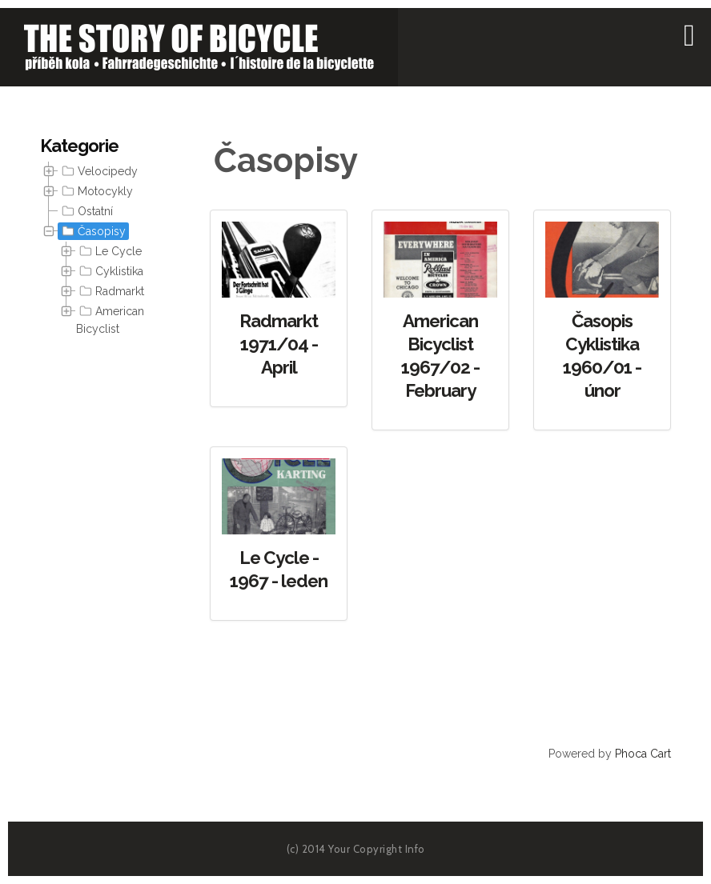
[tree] (95, 250)
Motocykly (95, 191)
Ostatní (85, 211)
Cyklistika (109, 271)
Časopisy (92, 231)
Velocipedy (98, 171)
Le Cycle (109, 251)
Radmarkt (110, 291)
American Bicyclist (110, 318)
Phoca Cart (643, 753)
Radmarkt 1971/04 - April (278, 344)
